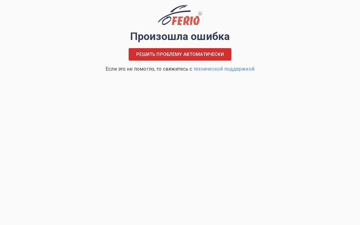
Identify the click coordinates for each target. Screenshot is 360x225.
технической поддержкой (224, 69)
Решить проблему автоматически (180, 54)
